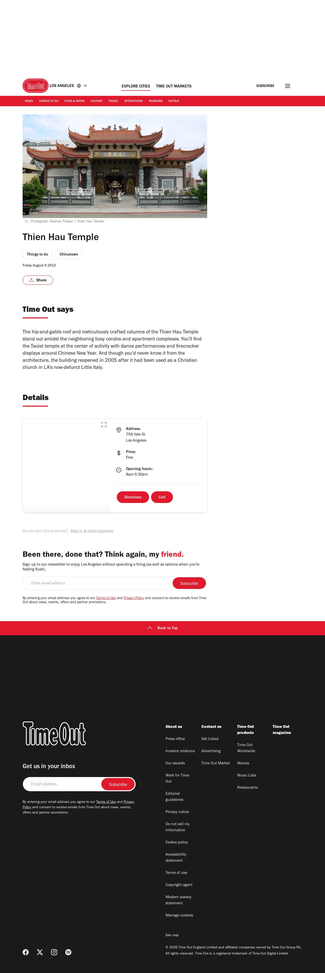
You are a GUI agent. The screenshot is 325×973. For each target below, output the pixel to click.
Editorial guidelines (174, 797)
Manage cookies (179, 916)
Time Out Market (215, 764)
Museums (155, 101)
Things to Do (48, 101)
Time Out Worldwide (246, 748)
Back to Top (162, 628)
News (29, 101)
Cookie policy (177, 843)
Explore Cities (136, 87)
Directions (132, 498)
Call (162, 498)
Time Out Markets (173, 87)
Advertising (211, 751)
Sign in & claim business (92, 531)
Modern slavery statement (178, 900)
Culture (96, 101)
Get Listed (210, 739)
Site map (172, 936)
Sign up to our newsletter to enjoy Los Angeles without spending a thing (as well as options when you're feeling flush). (111, 567)
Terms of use (176, 873)
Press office (175, 739)
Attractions (133, 101)
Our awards (175, 764)
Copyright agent (179, 885)
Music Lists (246, 776)
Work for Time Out (177, 779)
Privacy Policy (134, 598)
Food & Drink (74, 101)
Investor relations (180, 751)
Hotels (174, 101)
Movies (243, 764)
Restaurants (247, 788)
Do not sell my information (178, 827)
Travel (113, 101)
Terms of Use (106, 598)
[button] (104, 424)
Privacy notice (177, 812)
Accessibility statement (176, 858)
